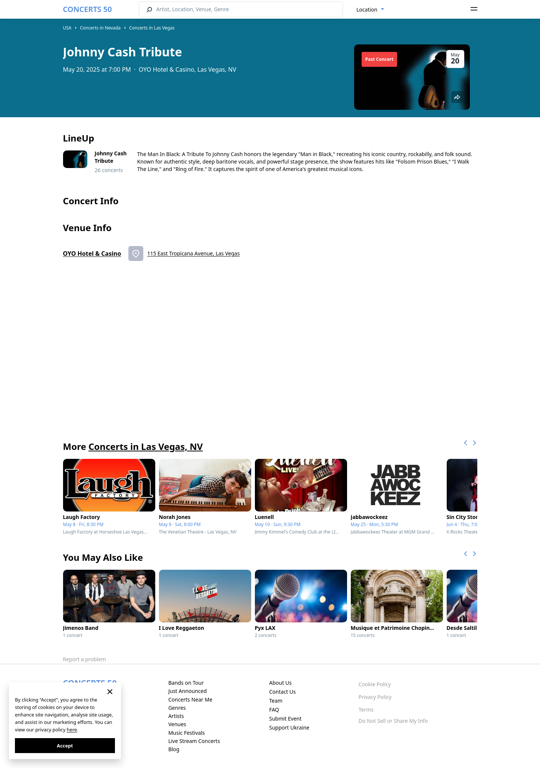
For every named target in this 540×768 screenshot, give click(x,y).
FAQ (274, 709)
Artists (176, 715)
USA (67, 28)
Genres (177, 707)
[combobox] (370, 9)
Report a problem (84, 659)
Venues (177, 724)
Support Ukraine (289, 727)
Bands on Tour (186, 682)
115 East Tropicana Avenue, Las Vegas (193, 253)
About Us (280, 682)
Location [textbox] (366, 9)
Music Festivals (186, 732)
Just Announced (187, 690)
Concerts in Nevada (100, 28)
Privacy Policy (375, 696)
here (72, 729)
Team (276, 700)
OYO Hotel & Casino (92, 253)
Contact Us (282, 691)
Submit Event (285, 718)
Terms (366, 709)
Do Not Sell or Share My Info (393, 720)
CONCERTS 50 (87, 9)
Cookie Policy (375, 684)
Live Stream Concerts (194, 740)
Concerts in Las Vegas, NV (145, 446)
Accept (65, 745)
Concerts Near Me (190, 699)
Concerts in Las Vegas (152, 28)
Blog (174, 749)
